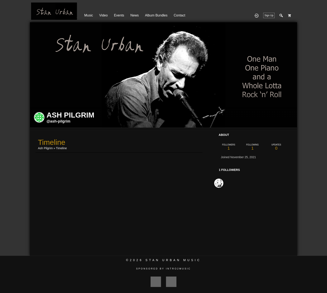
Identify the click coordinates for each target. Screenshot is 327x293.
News (134, 15)
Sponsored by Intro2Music (163, 268)
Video (103, 15)
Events (119, 15)
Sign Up (268, 15)
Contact (179, 15)
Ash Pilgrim (45, 148)
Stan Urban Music (173, 260)
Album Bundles (156, 15)
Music (88, 15)
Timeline (61, 148)
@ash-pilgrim (58, 121)
